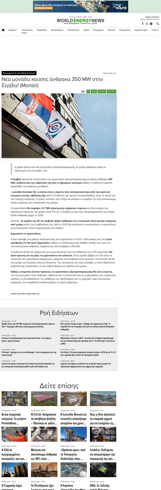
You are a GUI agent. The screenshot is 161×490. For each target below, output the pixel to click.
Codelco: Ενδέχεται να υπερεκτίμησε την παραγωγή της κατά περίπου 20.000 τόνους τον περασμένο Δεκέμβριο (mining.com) (102, 454)
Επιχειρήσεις (124, 30)
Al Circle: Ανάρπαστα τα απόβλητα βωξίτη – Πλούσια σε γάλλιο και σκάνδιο (43, 419)
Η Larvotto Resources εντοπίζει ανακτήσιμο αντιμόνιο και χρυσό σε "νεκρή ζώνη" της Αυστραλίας (74, 419)
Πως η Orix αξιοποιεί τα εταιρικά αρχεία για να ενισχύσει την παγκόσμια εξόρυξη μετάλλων (102, 419)
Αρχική (4, 30)
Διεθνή (86, 30)
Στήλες (154, 30)
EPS (88, 91)
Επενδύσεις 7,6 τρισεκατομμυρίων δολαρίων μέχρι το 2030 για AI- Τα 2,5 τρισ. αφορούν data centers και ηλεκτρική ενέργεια (88, 354)
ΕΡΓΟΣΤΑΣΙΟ (111, 91)
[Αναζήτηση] (156, 23)
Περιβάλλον (42, 30)
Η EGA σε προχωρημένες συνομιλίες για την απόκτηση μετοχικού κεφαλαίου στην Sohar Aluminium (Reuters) (14, 454)
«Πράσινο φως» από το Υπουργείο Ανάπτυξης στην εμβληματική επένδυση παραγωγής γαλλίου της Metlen (73, 454)
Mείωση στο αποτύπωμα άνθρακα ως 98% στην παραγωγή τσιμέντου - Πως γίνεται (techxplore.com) (44, 454)
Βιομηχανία (98, 30)
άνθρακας (101, 91)
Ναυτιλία (111, 30)
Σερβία (94, 91)
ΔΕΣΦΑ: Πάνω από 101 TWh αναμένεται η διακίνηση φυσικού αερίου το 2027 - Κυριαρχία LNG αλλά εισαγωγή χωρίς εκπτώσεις (28, 325)
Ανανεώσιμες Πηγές (27, 31)
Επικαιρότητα (73, 30)
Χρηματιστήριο (141, 30)
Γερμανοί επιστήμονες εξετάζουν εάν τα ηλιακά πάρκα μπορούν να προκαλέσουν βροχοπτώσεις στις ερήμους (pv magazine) (86, 365)
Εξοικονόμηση (57, 30)
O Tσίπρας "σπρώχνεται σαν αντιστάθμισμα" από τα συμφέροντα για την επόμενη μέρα (29, 354)
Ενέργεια (12, 30)
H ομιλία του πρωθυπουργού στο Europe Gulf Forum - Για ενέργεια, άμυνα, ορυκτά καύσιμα (27, 339)
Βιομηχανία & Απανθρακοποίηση (19, 73)
